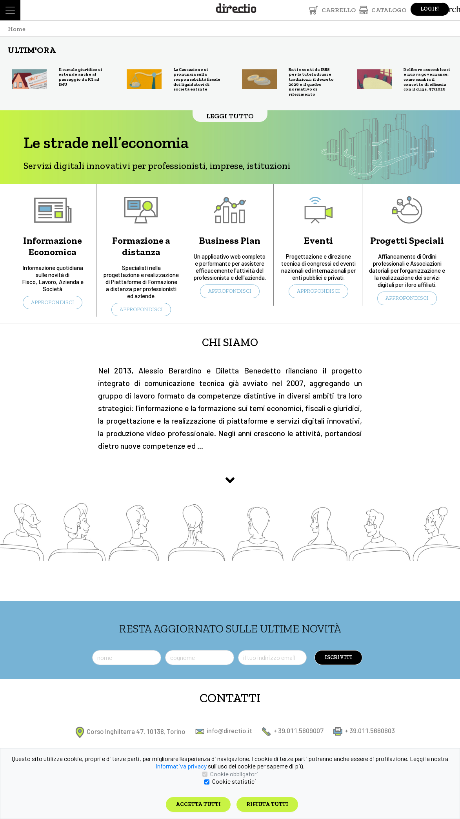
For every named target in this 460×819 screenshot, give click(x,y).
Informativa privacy (181, 766)
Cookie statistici (234, 781)
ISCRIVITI (338, 657)
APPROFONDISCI (52, 302)
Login (429, 8)
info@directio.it (223, 730)
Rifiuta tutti (267, 804)
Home (16, 29)
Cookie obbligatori (234, 773)
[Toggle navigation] (10, 10)
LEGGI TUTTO (230, 116)
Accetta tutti (198, 804)
